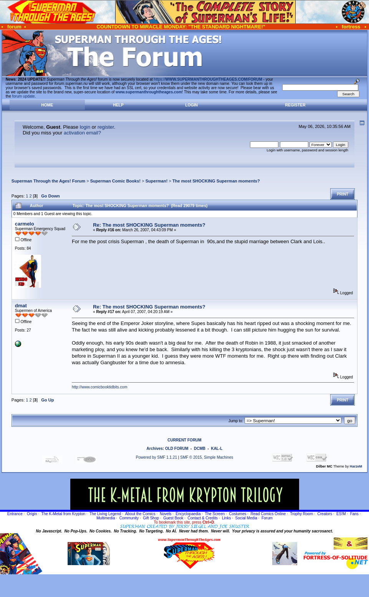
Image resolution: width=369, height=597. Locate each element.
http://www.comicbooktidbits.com (99, 387)
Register (295, 105)
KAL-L (216, 448)
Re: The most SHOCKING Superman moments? (149, 225)
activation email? (82, 133)
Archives (155, 448)
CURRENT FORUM (184, 440)
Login (191, 105)
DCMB (199, 448)
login (85, 127)
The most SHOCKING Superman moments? (216, 181)
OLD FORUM (177, 448)
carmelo (24, 224)
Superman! (157, 181)
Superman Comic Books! (115, 181)
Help (118, 105)
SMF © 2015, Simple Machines (206, 457)
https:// (208, 79)
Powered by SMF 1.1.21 (156, 457)
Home (47, 105)
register (106, 127)
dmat (21, 305)
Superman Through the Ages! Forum (48, 181)
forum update (23, 96)
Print (342, 194)
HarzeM (356, 466)
